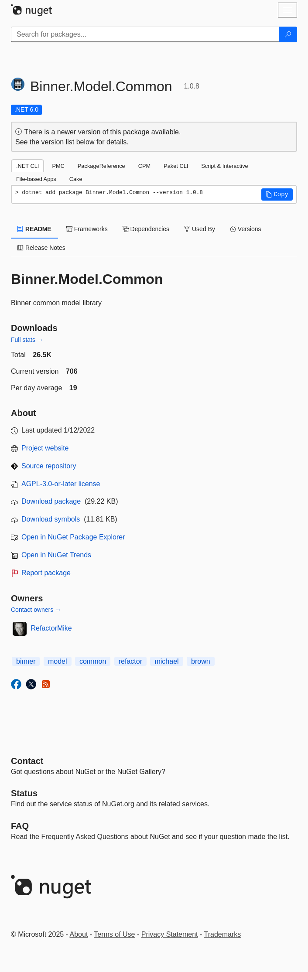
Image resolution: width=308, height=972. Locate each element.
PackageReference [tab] (101, 166)
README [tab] (34, 229)
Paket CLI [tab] (176, 166)
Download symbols (50, 519)
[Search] (288, 34)
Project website (45, 448)
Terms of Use (114, 934)
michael (166, 661)
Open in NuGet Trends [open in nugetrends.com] (56, 555)
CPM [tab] (144, 166)
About (79, 934)
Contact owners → (36, 609)
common (92, 661)
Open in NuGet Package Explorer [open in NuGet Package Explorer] (73, 537)
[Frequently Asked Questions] (20, 826)
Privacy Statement (169, 934)
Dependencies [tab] (146, 229)
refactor (130, 661)
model (57, 661)
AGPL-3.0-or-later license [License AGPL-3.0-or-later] (60, 484)
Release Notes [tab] (41, 247)
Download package (51, 501)
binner (25, 661)
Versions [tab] (245, 229)
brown (200, 661)
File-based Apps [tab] (36, 179)
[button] (277, 194)
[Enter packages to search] (145, 34)
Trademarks (222, 934)
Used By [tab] (199, 229)
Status (24, 793)
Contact (27, 761)
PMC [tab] (58, 166)
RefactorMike (51, 628)
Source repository (48, 466)
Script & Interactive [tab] (224, 166)
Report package (46, 572)
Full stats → (27, 339)
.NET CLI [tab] (27, 166)
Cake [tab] (75, 179)
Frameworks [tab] (87, 229)
